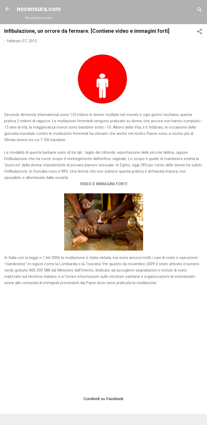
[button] (199, 32)
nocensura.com (39, 9)
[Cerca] (199, 11)
